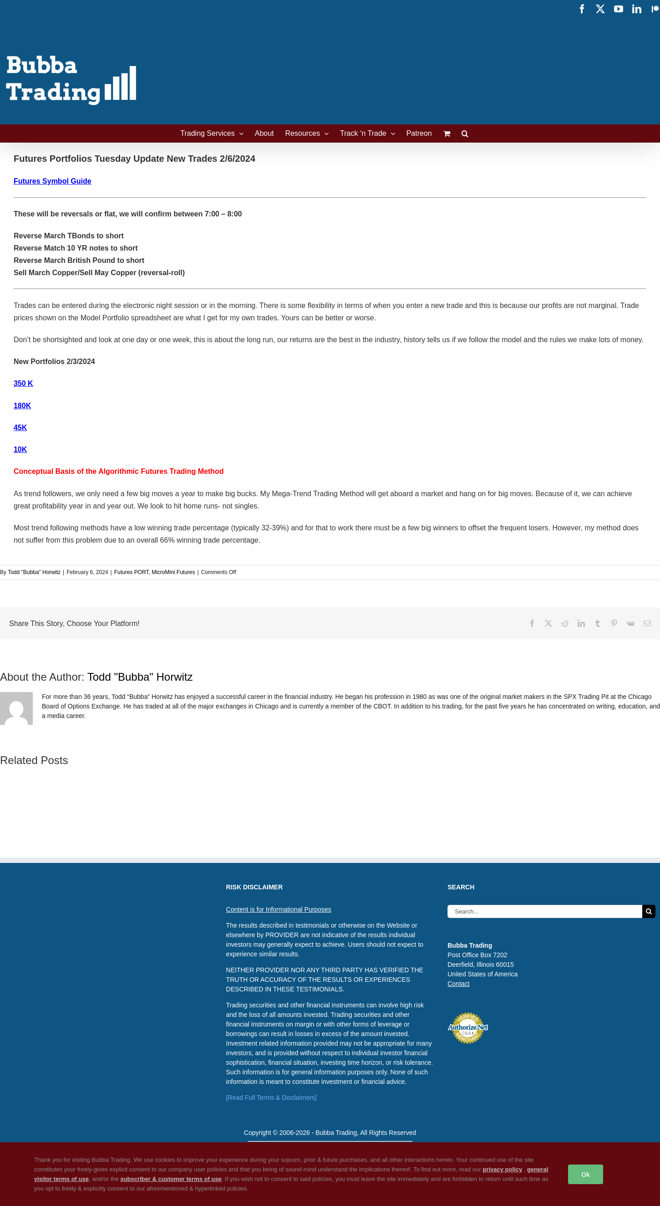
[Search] (648, 911)
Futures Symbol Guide (52, 181)
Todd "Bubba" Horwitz (34, 572)
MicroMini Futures (173, 572)
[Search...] (544, 911)
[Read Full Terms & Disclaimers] (271, 1097)
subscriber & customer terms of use (171, 1178)
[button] (465, 133)
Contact (458, 983)
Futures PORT (131, 572)
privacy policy (502, 1169)
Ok (585, 1174)
